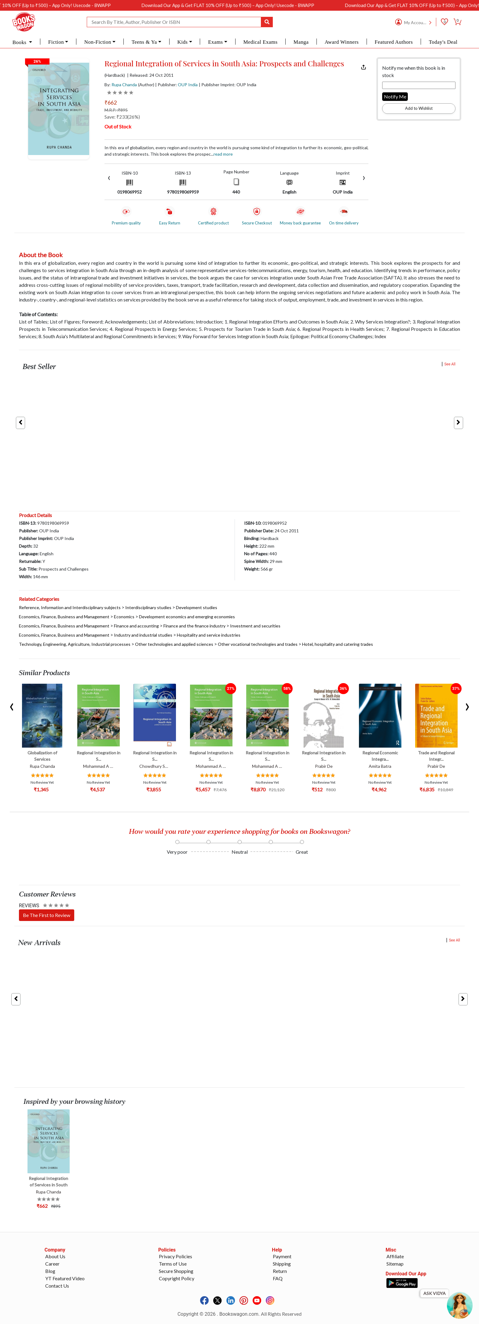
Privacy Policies (175, 1256)
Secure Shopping (176, 1271)
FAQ (278, 1278)
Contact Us (57, 1286)
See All (449, 364)
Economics (124, 616)
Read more (223, 154)
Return (280, 1271)
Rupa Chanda (124, 84)
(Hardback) (114, 75)
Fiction (56, 42)
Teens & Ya (144, 42)
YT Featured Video (65, 1278)
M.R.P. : (116, 110)
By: (120, 84)
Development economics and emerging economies (187, 616)
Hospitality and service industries (208, 635)
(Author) (146, 84)
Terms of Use (173, 1264)
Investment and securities (255, 625)
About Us (55, 1256)
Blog (50, 1271)
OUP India (188, 84)
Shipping (282, 1264)
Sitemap (395, 1264)
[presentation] (109, 177)
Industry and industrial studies (143, 635)
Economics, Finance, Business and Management (64, 616)
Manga (301, 42)
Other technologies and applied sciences (174, 644)
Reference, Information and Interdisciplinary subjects (70, 607)
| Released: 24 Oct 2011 (150, 75)
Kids (182, 42)
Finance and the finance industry (194, 625)
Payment (282, 1256)
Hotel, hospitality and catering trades (337, 644)
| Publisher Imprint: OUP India (227, 84)
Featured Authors (394, 42)
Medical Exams (260, 42)
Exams (215, 42)
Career (52, 1264)
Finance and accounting (136, 625)
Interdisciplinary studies (148, 607)
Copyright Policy (176, 1278)
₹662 (110, 102)
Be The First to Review (46, 915)
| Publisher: (176, 84)
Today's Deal (443, 42)
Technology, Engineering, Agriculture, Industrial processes (74, 644)
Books (20, 42)
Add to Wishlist (419, 108)
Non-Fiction (97, 42)
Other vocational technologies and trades (258, 644)
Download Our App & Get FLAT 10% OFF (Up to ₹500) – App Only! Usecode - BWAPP (246, 5)
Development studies (196, 607)
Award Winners (342, 42)
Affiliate (395, 1256)
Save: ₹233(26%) (122, 117)
